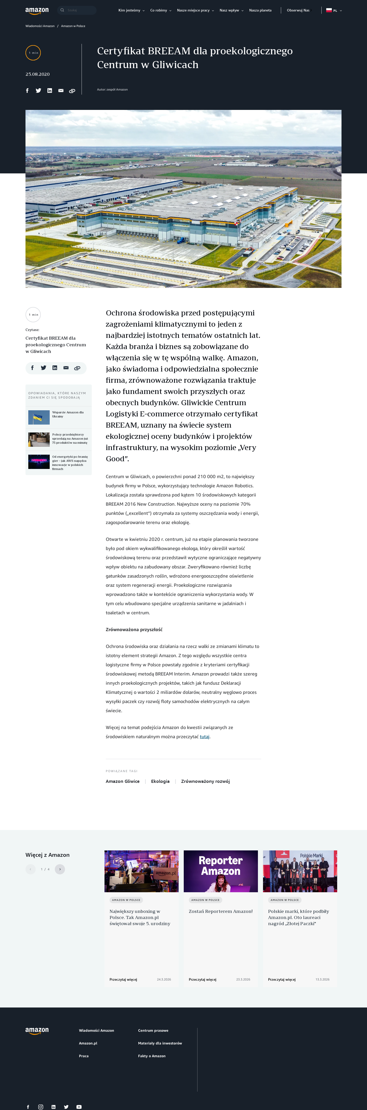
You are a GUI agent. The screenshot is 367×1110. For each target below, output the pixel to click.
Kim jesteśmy (129, 10)
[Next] (60, 869)
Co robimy (158, 10)
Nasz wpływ (229, 10)
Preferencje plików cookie (91, 1087)
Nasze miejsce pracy (193, 10)
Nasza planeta (260, 10)
